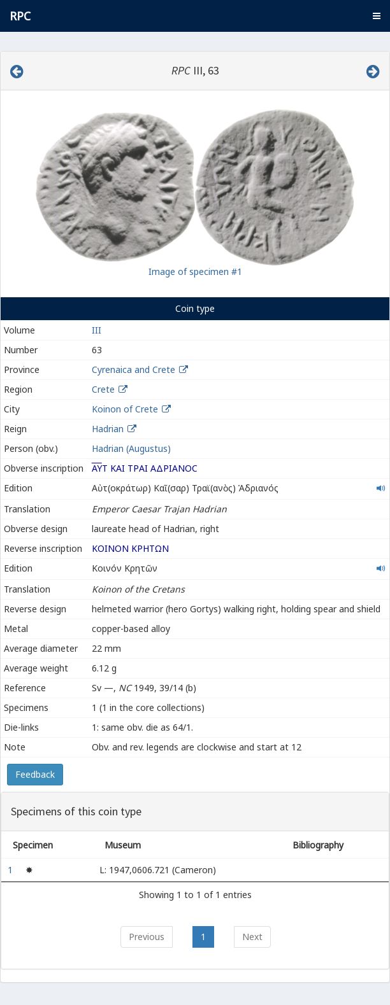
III (96, 330)
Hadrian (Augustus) (131, 448)
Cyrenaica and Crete (133, 369)
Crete (103, 389)
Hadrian (108, 429)
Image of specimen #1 (195, 271)
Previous (146, 937)
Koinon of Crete (125, 409)
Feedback (35, 774)
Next (252, 937)
